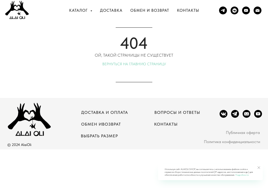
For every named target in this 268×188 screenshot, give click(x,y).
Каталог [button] (79, 10)
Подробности (242, 174)
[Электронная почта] (257, 10)
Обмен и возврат (149, 10)
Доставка (111, 10)
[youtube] (246, 10)
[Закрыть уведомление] (258, 167)
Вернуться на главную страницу (134, 64)
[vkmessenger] (234, 10)
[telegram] (223, 10)
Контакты (188, 10)
